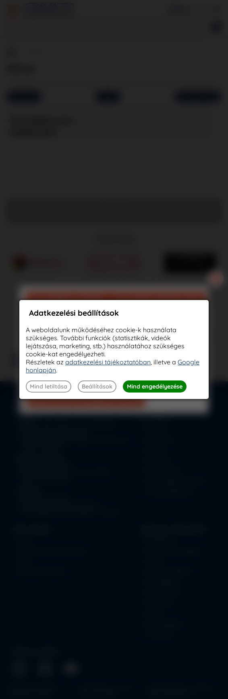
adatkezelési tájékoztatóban (108, 362)
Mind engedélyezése (154, 386)
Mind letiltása (48, 386)
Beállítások (97, 386)
